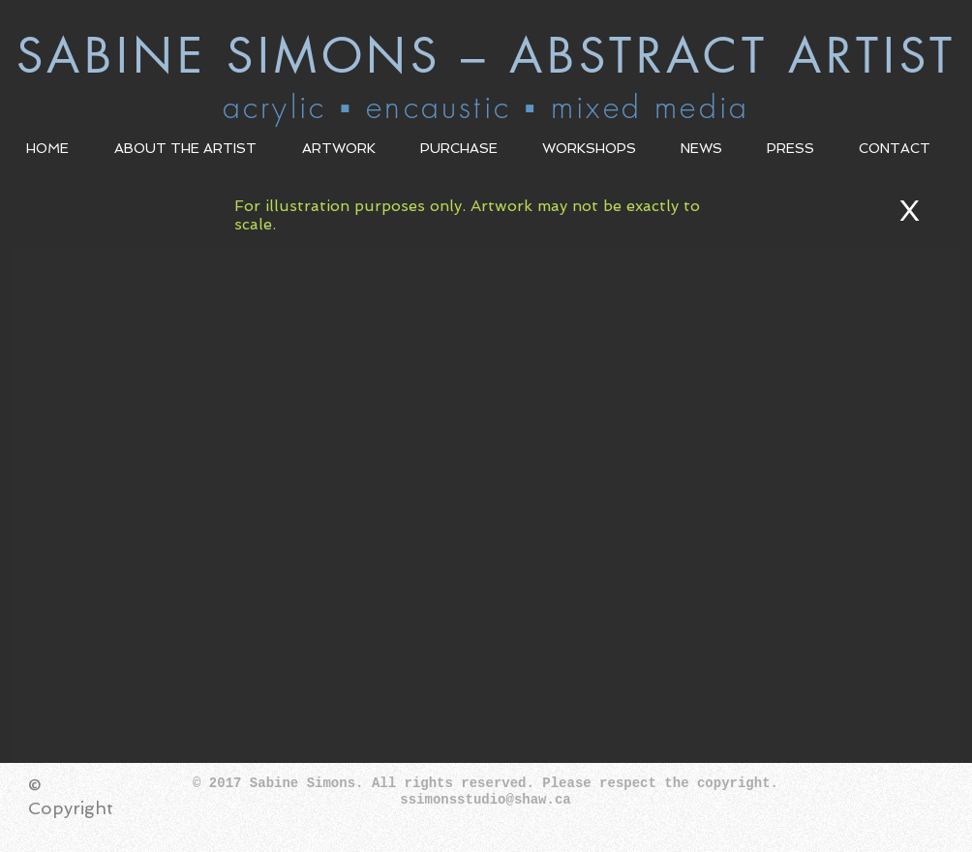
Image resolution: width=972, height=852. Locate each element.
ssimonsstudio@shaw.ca (485, 799)
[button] (194, 148)
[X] (913, 211)
